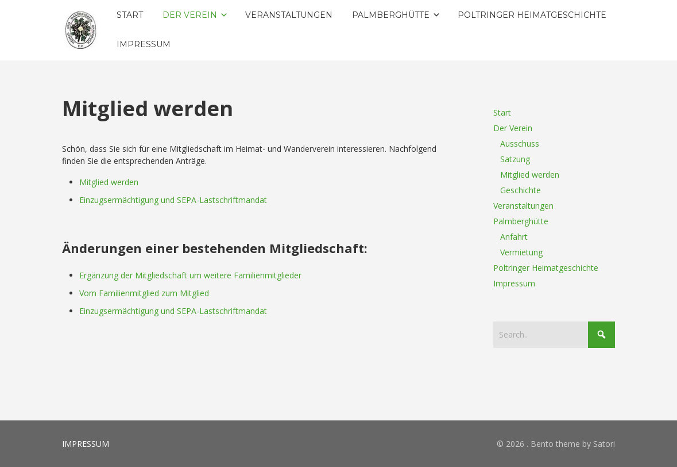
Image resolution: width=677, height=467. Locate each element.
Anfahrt (514, 236)
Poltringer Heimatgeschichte (545, 267)
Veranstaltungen (523, 205)
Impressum (514, 283)
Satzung (515, 159)
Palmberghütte (520, 221)
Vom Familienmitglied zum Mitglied (144, 293)
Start (502, 112)
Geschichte (520, 190)
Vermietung (521, 252)
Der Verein (512, 128)
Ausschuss (519, 143)
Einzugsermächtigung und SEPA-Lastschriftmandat (173, 199)
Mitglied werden (108, 182)
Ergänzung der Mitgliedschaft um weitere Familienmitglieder (190, 275)
